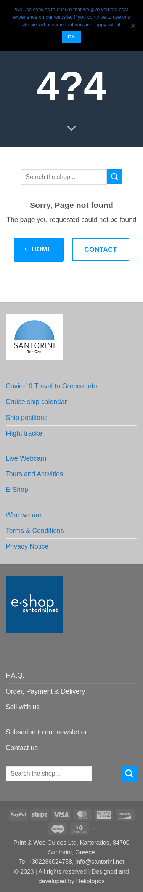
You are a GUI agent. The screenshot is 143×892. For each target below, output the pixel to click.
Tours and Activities (34, 474)
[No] (132, 28)
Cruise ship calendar (36, 401)
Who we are (24, 515)
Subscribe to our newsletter (46, 732)
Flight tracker (25, 433)
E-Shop (17, 489)
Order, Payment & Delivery (45, 691)
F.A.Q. (15, 675)
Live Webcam (26, 458)
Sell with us (23, 707)
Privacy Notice (27, 546)
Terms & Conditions (35, 531)
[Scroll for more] (71, 128)
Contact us (22, 748)
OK (72, 37)
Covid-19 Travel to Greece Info (51, 386)
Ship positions (27, 417)
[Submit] (114, 176)
